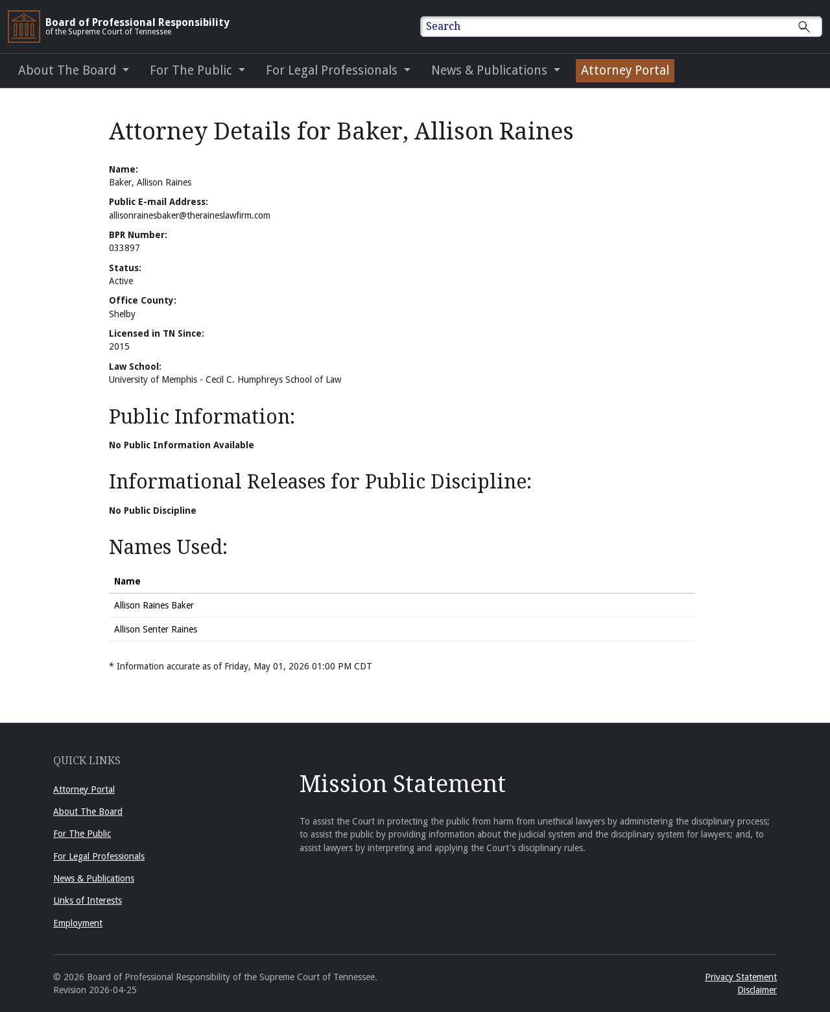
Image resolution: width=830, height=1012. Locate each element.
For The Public (82, 833)
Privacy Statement (741, 977)
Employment (77, 923)
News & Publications (93, 878)
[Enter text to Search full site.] (629, 26)
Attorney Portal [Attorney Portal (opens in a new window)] (625, 70)
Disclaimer (757, 990)
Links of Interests (87, 900)
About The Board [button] (68, 70)
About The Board (88, 811)
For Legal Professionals (99, 856)
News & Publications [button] (491, 70)
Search (443, 26)
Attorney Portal (84, 789)
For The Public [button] (192, 70)
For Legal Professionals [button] (333, 70)
